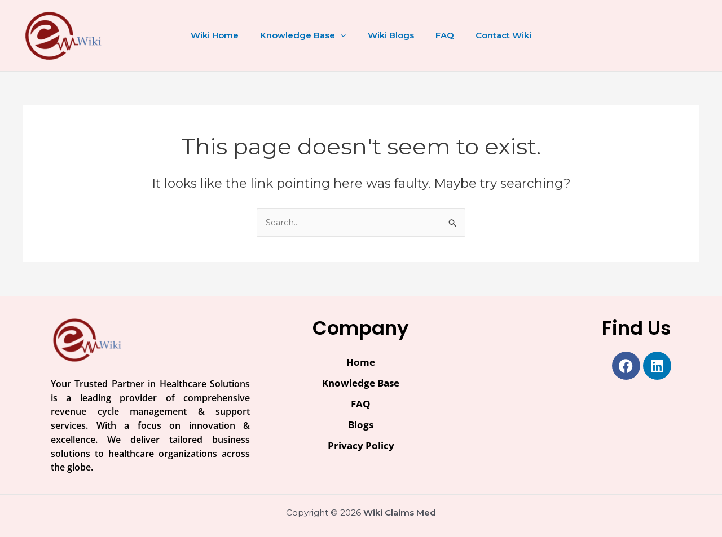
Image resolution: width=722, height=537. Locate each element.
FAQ (440, 35)
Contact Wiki (494, 35)
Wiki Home (224, 35)
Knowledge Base (308, 35)
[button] (345, 35)
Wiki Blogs (391, 35)
